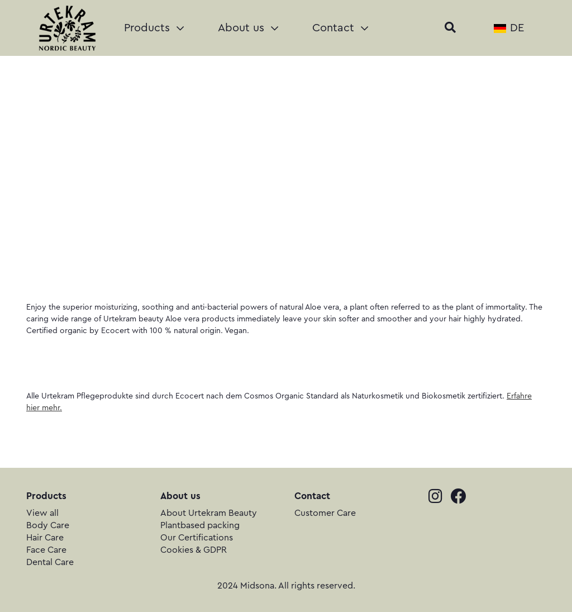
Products (154, 28)
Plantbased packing (200, 525)
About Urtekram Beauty (208, 513)
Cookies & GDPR (193, 549)
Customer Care (325, 513)
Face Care (46, 549)
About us (248, 28)
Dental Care (50, 562)
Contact (340, 28)
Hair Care (45, 537)
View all (42, 513)
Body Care (47, 525)
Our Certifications (196, 537)
